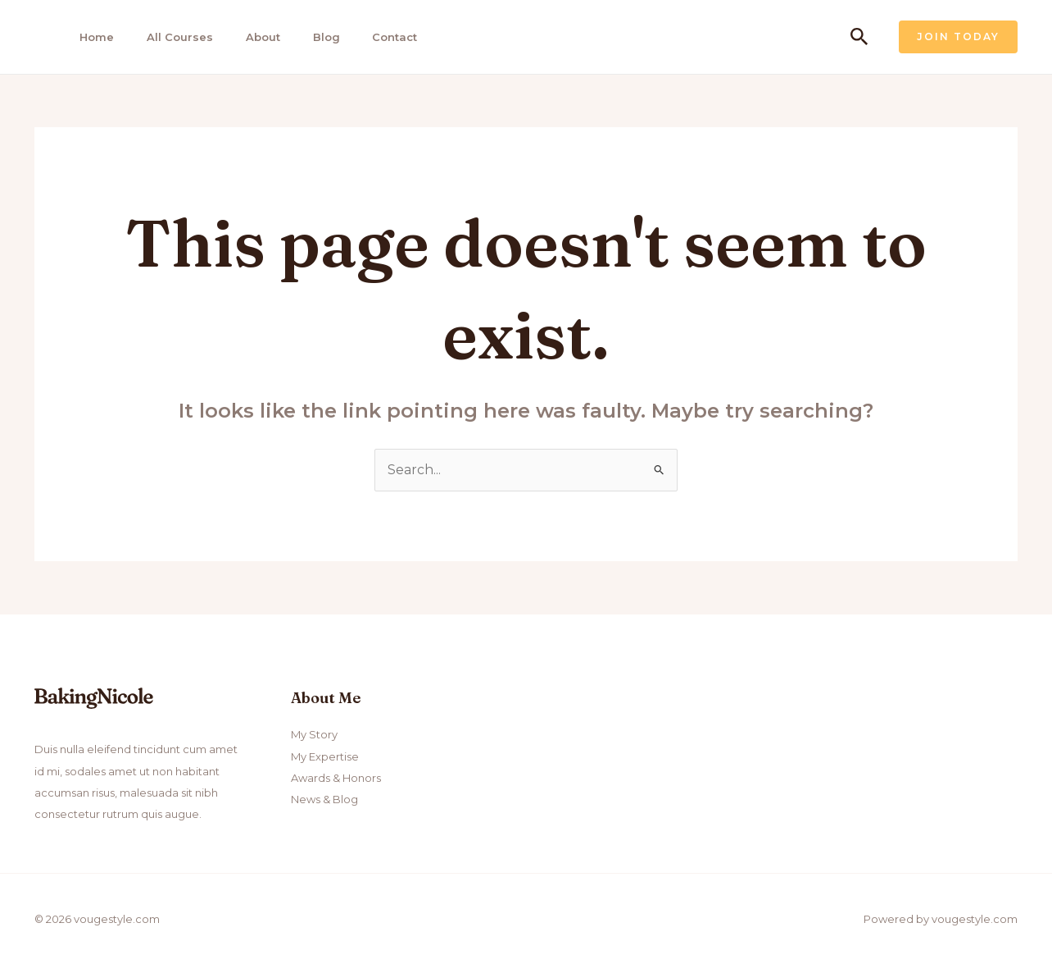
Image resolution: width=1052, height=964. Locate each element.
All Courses (172, 36)
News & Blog (324, 799)
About (253, 36)
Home (92, 36)
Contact (380, 36)
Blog (314, 36)
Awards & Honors (336, 777)
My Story (314, 735)
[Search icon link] (859, 37)
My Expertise (325, 756)
